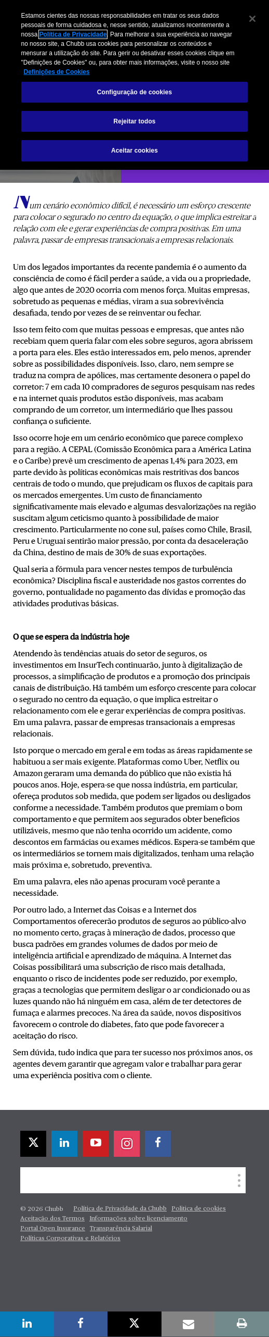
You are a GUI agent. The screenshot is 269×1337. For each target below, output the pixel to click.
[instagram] (127, 1144)
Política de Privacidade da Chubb (120, 1209)
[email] (189, 1323)
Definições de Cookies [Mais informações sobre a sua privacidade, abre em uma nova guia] (57, 72)
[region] (134, 85)
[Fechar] (252, 18)
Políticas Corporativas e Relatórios (70, 1238)
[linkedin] (64, 1144)
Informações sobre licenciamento (138, 1219)
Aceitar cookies (134, 150)
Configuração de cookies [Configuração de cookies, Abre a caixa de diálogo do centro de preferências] (134, 92)
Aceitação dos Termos (52, 1219)
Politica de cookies (198, 1209)
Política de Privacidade (73, 34)
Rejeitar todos (134, 121)
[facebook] (158, 1144)
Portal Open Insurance (52, 1229)
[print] (242, 1323)
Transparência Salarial (121, 1229)
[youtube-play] (96, 1144)
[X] (33, 1144)
